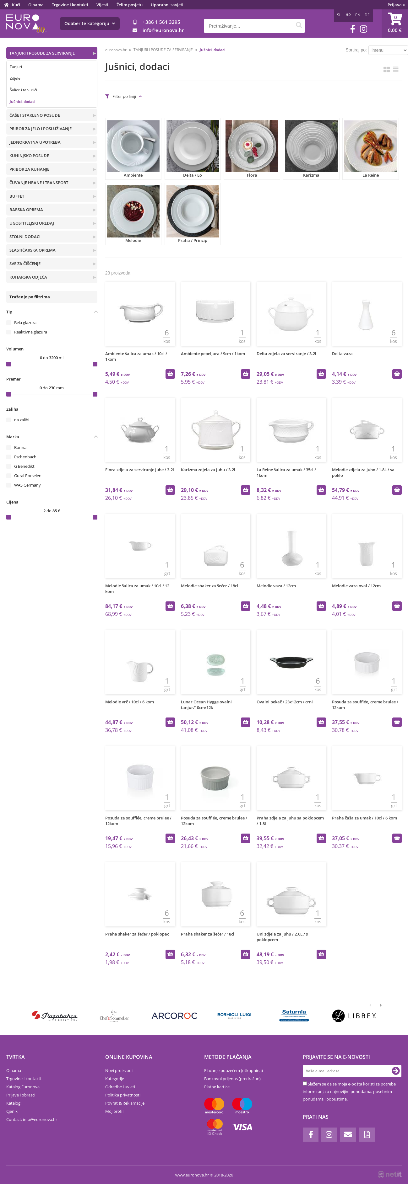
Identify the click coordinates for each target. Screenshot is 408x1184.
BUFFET (16, 196)
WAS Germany (27, 485)
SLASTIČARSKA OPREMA (32, 250)
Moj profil (114, 1111)
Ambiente (133, 149)
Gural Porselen (27, 475)
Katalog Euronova (23, 1087)
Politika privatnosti (122, 1095)
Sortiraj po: (356, 49)
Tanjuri (16, 66)
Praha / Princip (192, 214)
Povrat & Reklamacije (124, 1103)
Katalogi (13, 1103)
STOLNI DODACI (25, 236)
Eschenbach (25, 457)
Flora (252, 149)
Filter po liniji (124, 96)
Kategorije (114, 1078)
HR (348, 15)
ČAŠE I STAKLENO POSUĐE (34, 115)
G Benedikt (24, 466)
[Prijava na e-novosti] (396, 1071)
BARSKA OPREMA (26, 209)
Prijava (396, 5)
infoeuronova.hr (163, 30)
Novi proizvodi (119, 1070)
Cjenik (12, 1111)
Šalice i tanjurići (23, 90)
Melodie (133, 214)
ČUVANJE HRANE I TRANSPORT (38, 182)
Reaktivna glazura (30, 332)
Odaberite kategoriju (89, 23)
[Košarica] (395, 23)
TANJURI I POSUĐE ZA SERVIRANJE (42, 53)
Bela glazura (25, 322)
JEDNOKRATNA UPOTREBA (35, 142)
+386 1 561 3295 (161, 22)
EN (357, 15)
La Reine (370, 149)
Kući (16, 5)
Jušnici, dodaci (22, 101)
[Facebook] (352, 29)
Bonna (20, 447)
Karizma (311, 149)
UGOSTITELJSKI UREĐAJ (31, 223)
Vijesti (102, 5)
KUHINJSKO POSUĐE (29, 155)
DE (367, 15)
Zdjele (15, 78)
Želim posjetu (130, 5)
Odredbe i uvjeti (120, 1087)
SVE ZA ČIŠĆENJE (25, 263)
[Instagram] (363, 29)
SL (339, 15)
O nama (36, 5)
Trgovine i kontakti (70, 5)
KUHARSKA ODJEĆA (28, 277)
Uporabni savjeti (167, 5)
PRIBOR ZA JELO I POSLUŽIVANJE (40, 128)
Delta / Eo (192, 149)
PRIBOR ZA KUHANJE (29, 169)
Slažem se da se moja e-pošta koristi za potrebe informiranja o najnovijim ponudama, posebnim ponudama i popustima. (349, 1091)
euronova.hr (116, 49)
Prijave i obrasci (20, 1095)
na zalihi (21, 420)
